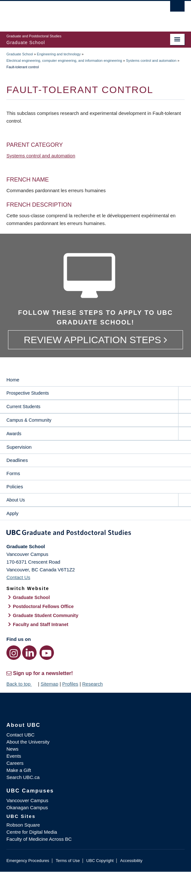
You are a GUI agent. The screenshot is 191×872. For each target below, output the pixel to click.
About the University (27, 742)
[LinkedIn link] (29, 652)
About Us (15, 499)
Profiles (70, 684)
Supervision (18, 447)
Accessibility (131, 860)
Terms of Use (68, 860)
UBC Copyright (100, 860)
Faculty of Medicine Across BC (39, 839)
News (12, 749)
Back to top (21, 684)
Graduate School (19, 54)
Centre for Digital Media (31, 832)
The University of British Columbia (68, 13)
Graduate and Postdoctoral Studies (95, 534)
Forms (13, 473)
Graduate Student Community (45, 615)
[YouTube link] (46, 652)
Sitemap (49, 684)
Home (12, 379)
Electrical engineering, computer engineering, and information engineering (64, 60)
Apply (12, 513)
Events (13, 756)
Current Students (23, 406)
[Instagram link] (13, 652)
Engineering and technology (59, 54)
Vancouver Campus (27, 800)
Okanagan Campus (27, 807)
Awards (13, 433)
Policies (14, 486)
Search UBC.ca (22, 777)
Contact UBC (20, 734)
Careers (14, 763)
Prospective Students (27, 393)
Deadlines (17, 460)
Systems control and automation (151, 60)
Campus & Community (28, 420)
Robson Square (23, 825)
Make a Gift (18, 770)
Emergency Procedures (27, 860)
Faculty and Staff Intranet (40, 624)
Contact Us (18, 577)
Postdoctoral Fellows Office (43, 606)
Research (92, 684)
